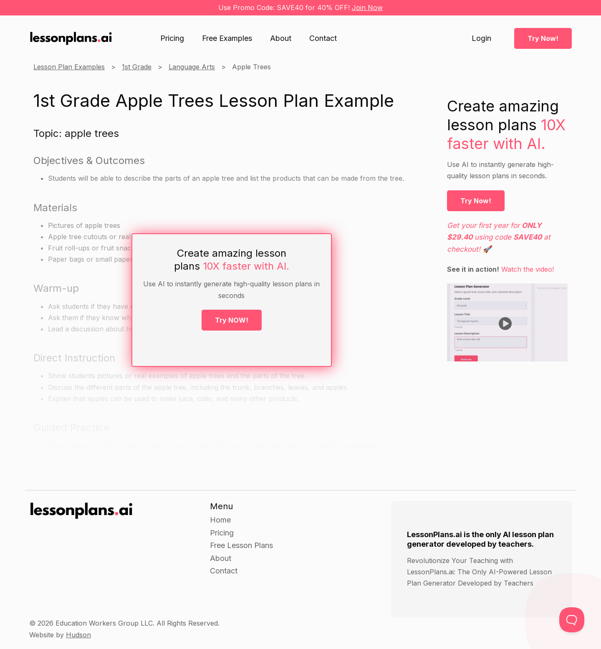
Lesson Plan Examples (69, 67)
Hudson (78, 635)
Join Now (367, 7)
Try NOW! (231, 320)
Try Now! (543, 38)
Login (481, 38)
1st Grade (137, 67)
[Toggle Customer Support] (571, 619)
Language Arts (192, 67)
